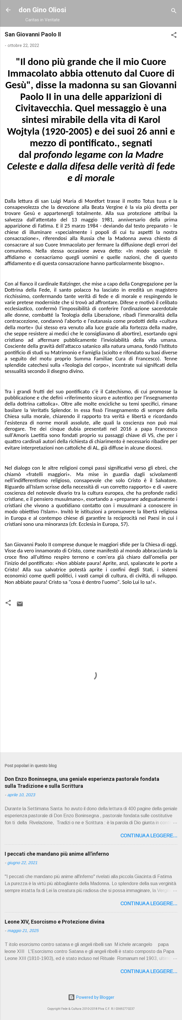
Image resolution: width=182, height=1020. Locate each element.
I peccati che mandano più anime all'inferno (57, 854)
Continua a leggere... (148, 835)
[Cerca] (173, 12)
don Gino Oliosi (42, 10)
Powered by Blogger (91, 997)
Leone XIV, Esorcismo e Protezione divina (54, 922)
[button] (173, 35)
